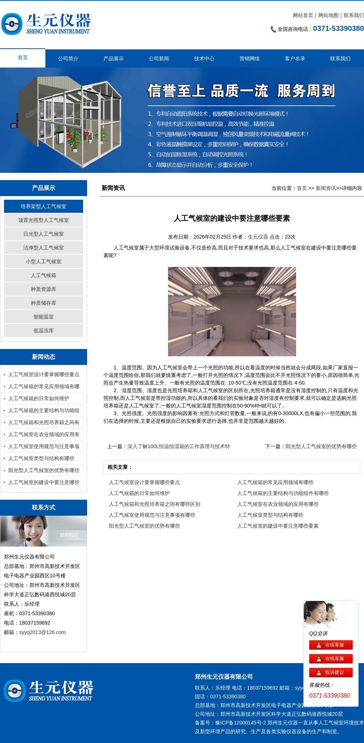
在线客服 (334, 644)
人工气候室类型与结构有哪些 (41, 458)
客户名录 (295, 58)
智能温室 (43, 317)
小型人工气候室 (43, 261)
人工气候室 (331, 723)
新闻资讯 (326, 188)
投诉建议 (334, 672)
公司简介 (68, 58)
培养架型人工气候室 (43, 206)
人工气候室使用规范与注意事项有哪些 (152, 515)
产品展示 (113, 58)
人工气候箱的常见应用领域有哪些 (275, 482)
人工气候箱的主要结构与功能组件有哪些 (283, 493)
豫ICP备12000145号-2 (240, 723)
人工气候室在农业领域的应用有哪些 (278, 504)
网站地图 (328, 15)
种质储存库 (43, 303)
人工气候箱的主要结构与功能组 (43, 410)
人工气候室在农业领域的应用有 (43, 434)
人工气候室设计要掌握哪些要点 (43, 374)
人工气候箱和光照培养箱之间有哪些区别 (154, 504)
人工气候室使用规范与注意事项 (43, 446)
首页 (23, 57)
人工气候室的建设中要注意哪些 (43, 482)
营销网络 (250, 58)
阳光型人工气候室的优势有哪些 (43, 470)
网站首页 (303, 15)
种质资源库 (43, 289)
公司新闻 (159, 58)
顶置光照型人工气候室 (43, 220)
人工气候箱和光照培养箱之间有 (43, 422)
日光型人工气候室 (43, 234)
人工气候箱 (43, 275)
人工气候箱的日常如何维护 (38, 398)
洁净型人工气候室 (43, 248)
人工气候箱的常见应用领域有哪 (43, 386)
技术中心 (204, 58)
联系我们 (354, 15)
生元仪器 (259, 237)
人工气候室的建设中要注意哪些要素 (278, 526)
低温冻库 (43, 330)
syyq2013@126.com (42, 632)
